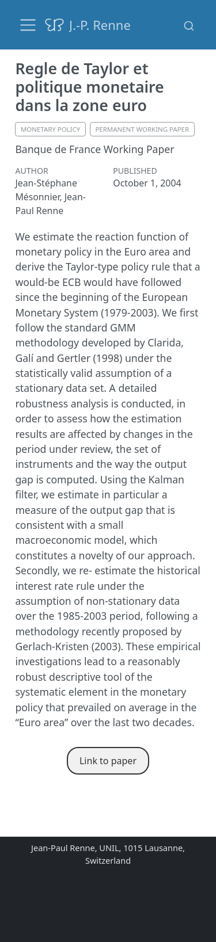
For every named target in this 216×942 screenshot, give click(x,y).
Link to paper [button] (108, 760)
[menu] (28, 25)
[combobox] (189, 25)
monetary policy (50, 129)
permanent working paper (142, 129)
